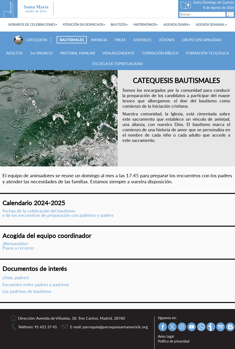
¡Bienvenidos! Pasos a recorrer (18, 245)
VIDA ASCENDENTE (118, 53)
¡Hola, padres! (15, 277)
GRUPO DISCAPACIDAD (201, 40)
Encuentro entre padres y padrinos (35, 284)
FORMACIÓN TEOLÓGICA (207, 53)
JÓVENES (167, 40)
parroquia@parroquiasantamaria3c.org (115, 326)
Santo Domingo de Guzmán (213, 2)
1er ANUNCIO (41, 53)
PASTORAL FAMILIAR (77, 53)
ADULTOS (14, 53)
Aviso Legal (166, 336)
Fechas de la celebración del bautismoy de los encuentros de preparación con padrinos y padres (58, 213)
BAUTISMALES (72, 40)
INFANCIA (99, 40)
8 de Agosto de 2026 (218, 8)
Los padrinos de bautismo (26, 291)
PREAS (120, 40)
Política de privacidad (173, 341)
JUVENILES (142, 40)
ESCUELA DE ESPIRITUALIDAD (117, 63)
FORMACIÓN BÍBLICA (160, 53)
